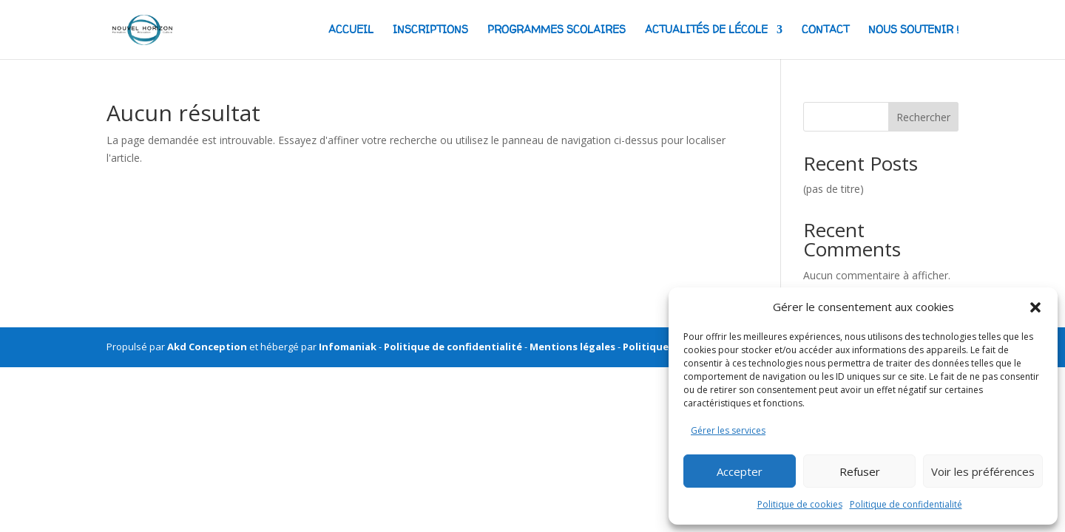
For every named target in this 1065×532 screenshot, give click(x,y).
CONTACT (825, 30)
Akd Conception (207, 346)
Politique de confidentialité (906, 504)
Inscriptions (430, 30)
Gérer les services (728, 430)
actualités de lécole (706, 30)
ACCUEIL (350, 30)
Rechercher (923, 117)
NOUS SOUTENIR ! (913, 30)
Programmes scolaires (556, 30)
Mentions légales (572, 346)
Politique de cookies (799, 504)
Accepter (740, 471)
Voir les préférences (983, 471)
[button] (1035, 307)
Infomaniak (347, 346)
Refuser (859, 471)
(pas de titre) (833, 189)
